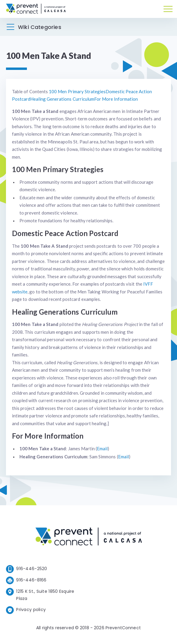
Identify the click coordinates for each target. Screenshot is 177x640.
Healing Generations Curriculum (62, 99)
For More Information (116, 99)
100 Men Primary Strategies (77, 91)
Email (102, 448)
